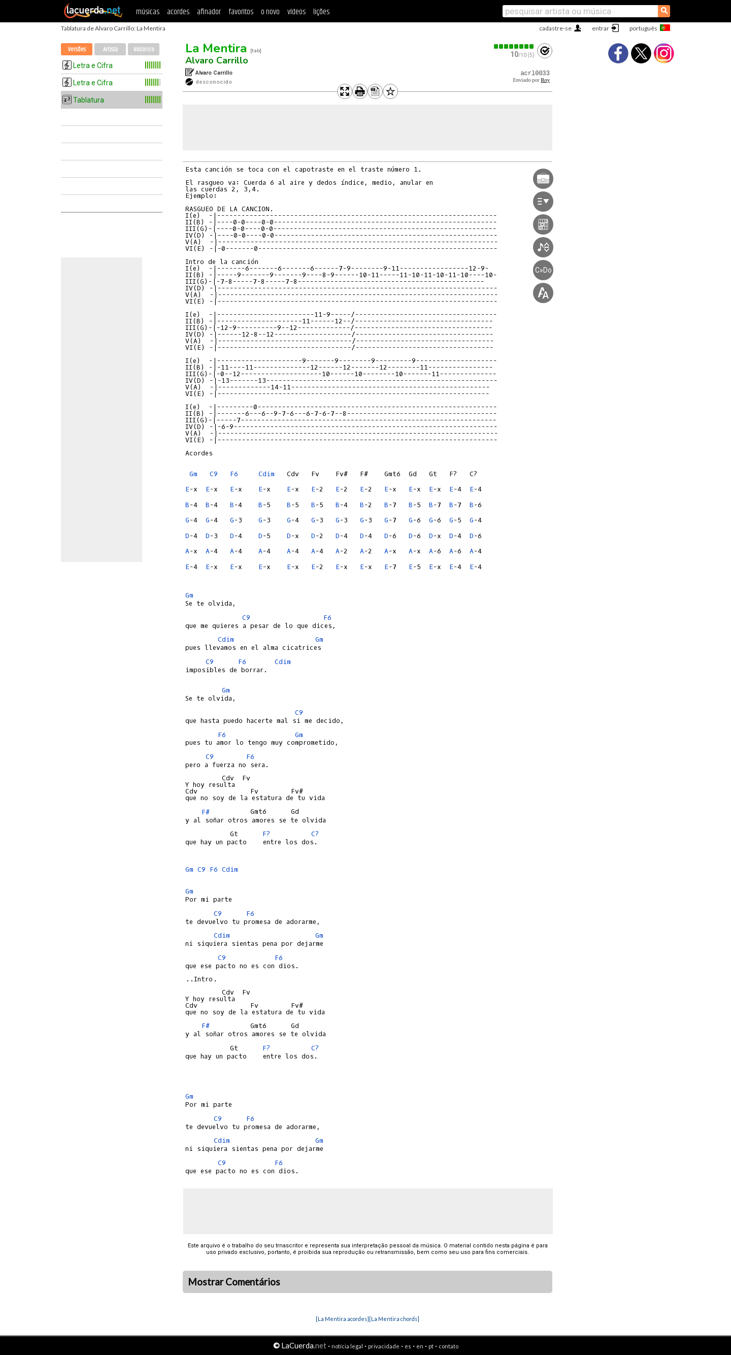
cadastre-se (555, 28)
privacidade (384, 1346)
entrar (600, 28)
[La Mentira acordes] (342, 1318)
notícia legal (347, 1346)
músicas (147, 12)
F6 (234, 474)
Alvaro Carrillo (216, 60)
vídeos (296, 12)
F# (206, 812)
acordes (178, 12)
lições (321, 12)
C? (315, 834)
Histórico (144, 49)
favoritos (240, 12)
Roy (545, 80)
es (408, 1346)
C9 (214, 474)
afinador (209, 12)
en (419, 1346)
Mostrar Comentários (234, 1281)
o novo (270, 12)
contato (448, 1346)
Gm (193, 474)
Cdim (266, 474)
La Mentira (216, 48)
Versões (77, 49)
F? (266, 834)
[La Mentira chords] (394, 1318)
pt (431, 1346)
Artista (110, 49)
